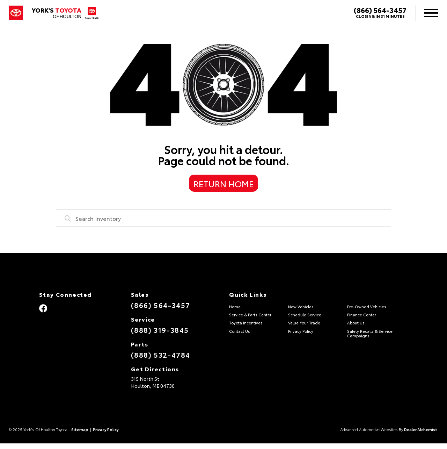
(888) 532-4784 (160, 354)
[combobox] (223, 218)
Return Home (223, 183)
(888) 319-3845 (160, 329)
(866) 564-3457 (380, 10)
